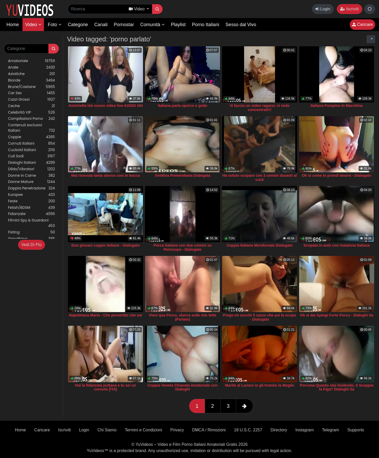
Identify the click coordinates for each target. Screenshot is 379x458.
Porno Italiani (205, 24)
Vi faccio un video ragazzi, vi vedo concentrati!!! (260, 108)
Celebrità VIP (31, 112)
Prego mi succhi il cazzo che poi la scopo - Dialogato (259, 317)
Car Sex (31, 93)
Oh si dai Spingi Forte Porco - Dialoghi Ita (336, 315)
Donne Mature (31, 181)
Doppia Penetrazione (31, 188)
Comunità (152, 24)
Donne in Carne (31, 175)
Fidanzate (31, 214)
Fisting (31, 232)
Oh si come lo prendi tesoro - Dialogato (337, 175)
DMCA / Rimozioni (209, 430)
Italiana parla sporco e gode (182, 106)
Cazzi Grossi (31, 99)
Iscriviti (349, 9)
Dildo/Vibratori (31, 169)
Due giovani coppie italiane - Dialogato (105, 245)
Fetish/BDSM (31, 207)
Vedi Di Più (31, 244)
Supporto (355, 430)
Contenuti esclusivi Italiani (31, 127)
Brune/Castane (31, 87)
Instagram (304, 430)
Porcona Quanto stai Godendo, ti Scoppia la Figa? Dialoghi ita (337, 387)
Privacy (177, 430)
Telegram (330, 430)
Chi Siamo (107, 430)
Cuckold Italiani (31, 150)
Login (322, 9)
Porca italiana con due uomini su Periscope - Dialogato (183, 247)
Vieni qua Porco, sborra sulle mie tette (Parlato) (182, 317)
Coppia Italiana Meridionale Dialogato (259, 245)
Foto (55, 24)
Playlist (178, 24)
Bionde (31, 80)
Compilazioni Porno (31, 118)
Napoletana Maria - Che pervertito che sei (105, 315)
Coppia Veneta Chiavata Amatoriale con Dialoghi (183, 387)
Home (12, 24)
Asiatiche (31, 74)
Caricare (362, 24)
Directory (278, 430)
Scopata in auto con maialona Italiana (337, 245)
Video (33, 24)
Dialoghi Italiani (31, 162)
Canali (101, 24)
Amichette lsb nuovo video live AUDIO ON (106, 106)
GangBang (31, 238)
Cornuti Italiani (31, 143)
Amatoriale (31, 61)
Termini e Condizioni (143, 430)
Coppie (31, 137)
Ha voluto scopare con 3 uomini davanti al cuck (259, 177)
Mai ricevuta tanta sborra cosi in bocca (105, 175)
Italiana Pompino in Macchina (336, 106)
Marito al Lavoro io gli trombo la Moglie (259, 385)
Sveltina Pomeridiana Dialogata (182, 175)
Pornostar (124, 24)
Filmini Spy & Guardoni (31, 223)
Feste (31, 201)
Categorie (78, 24)
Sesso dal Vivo (240, 24)
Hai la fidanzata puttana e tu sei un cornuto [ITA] (105, 387)
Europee (31, 194)
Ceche (31, 106)
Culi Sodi (31, 156)
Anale (31, 67)
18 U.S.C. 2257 (248, 430)
